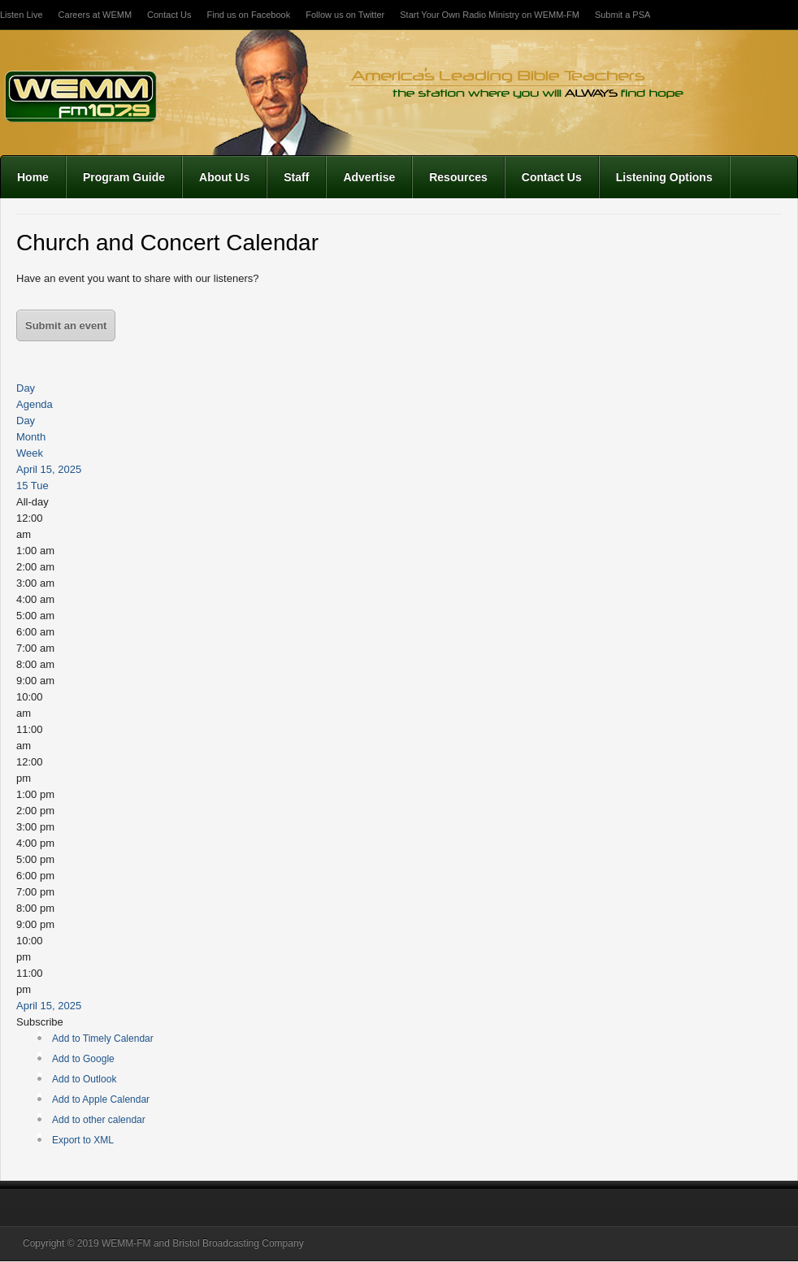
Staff (296, 177)
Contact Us (169, 15)
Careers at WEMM (95, 15)
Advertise (369, 177)
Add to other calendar (98, 1119)
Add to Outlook (84, 1079)
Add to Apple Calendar (101, 1099)
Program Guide (124, 177)
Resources (458, 177)
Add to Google (83, 1059)
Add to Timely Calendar (103, 1038)
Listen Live (21, 15)
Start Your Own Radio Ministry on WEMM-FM (489, 15)
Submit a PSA (622, 15)
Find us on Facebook (248, 15)
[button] (39, 1022)
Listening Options (664, 177)
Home (33, 177)
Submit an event (65, 325)
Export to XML (83, 1140)
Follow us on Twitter (345, 15)
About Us (224, 177)
